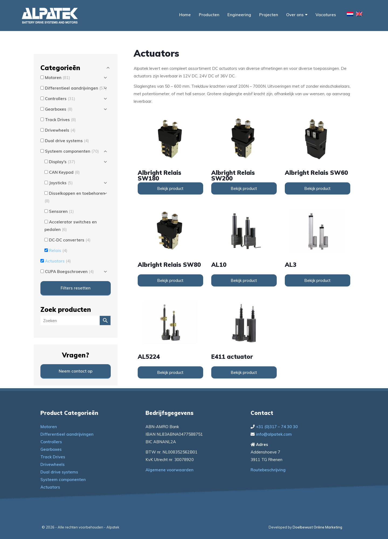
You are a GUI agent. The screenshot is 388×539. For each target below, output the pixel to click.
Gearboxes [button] (58, 109)
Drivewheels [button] (60, 130)
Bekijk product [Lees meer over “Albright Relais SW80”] (170, 280)
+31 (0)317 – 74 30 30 (277, 426)
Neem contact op (75, 371)
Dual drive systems (59, 472)
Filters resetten (76, 288)
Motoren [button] (57, 77)
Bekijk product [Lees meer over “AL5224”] (170, 372)
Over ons (296, 14)
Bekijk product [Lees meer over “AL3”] (317, 280)
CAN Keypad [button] (64, 172)
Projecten (268, 14)
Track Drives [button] (60, 119)
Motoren (48, 426)
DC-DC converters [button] (70, 240)
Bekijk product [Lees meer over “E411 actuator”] (244, 372)
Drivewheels (52, 464)
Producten (209, 14)
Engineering (239, 14)
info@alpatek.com (274, 434)
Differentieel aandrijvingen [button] (76, 88)
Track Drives (52, 456)
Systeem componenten (63, 479)
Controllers (51, 441)
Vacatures (326, 14)
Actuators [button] (58, 261)
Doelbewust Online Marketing (317, 527)
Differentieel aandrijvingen (66, 434)
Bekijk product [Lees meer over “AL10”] (244, 280)
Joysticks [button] (61, 182)
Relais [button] (58, 250)
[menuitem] (350, 14)
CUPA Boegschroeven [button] (69, 271)
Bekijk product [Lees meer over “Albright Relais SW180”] (170, 188)
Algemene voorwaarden (169, 469)
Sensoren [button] (61, 211)
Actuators (50, 487)
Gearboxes (51, 449)
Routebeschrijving (268, 469)
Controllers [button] (60, 98)
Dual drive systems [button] (67, 140)
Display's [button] (62, 161)
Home (185, 14)
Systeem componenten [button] (72, 151)
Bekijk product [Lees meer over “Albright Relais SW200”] (244, 188)
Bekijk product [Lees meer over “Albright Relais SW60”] (317, 188)
